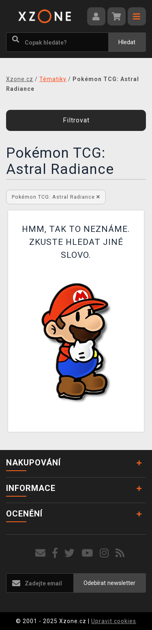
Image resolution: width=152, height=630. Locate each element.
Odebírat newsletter (109, 583)
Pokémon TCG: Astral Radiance (56, 197)
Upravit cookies (113, 621)
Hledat (126, 42)
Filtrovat (76, 120)
